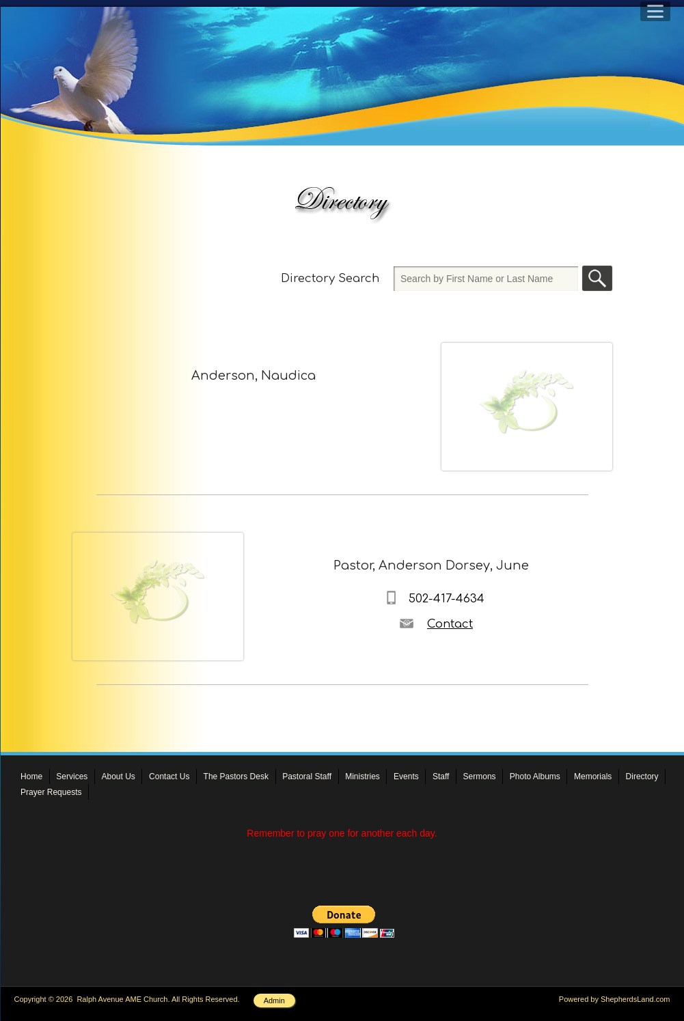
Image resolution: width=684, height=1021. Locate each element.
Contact (450, 623)
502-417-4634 (446, 598)
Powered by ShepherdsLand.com (614, 999)
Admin (274, 1000)
